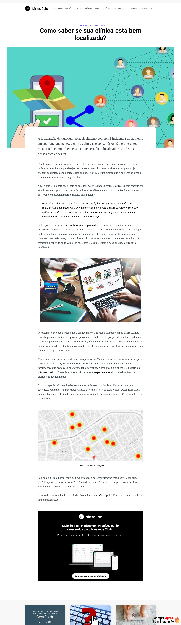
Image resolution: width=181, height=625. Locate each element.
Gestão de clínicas (84, 8)
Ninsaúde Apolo (118, 207)
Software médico (121, 8)
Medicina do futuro (139, 8)
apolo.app (93, 216)
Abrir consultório (66, 8)
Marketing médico (102, 8)
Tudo (53, 8)
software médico (47, 372)
